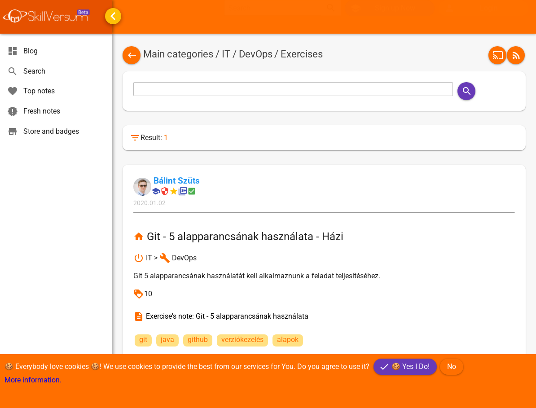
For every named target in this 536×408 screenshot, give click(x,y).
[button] (483, 17)
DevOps (255, 54)
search (330, 16)
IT (226, 54)
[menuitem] (484, 17)
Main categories (178, 54)
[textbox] (272, 16)
